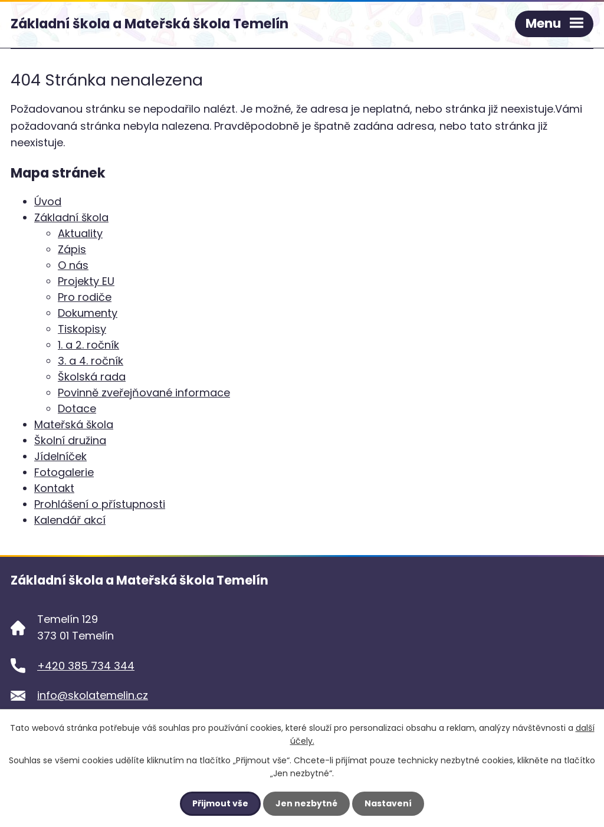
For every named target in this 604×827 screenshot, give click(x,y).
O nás (73, 265)
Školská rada (92, 376)
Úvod (47, 201)
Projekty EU (86, 281)
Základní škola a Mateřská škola (149, 23)
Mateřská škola (73, 424)
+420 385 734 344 (85, 665)
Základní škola (71, 217)
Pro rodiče (84, 297)
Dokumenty (87, 313)
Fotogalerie (64, 472)
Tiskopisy (82, 328)
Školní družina (70, 440)
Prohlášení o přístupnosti (99, 504)
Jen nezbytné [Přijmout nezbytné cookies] (306, 803)
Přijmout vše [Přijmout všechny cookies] (220, 803)
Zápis (72, 249)
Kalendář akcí (70, 520)
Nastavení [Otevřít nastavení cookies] (388, 803)
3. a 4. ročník (90, 360)
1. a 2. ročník (88, 344)
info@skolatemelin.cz (92, 695)
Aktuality (80, 233)
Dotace (77, 408)
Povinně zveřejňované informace (144, 392)
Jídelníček (60, 456)
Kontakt (54, 488)
